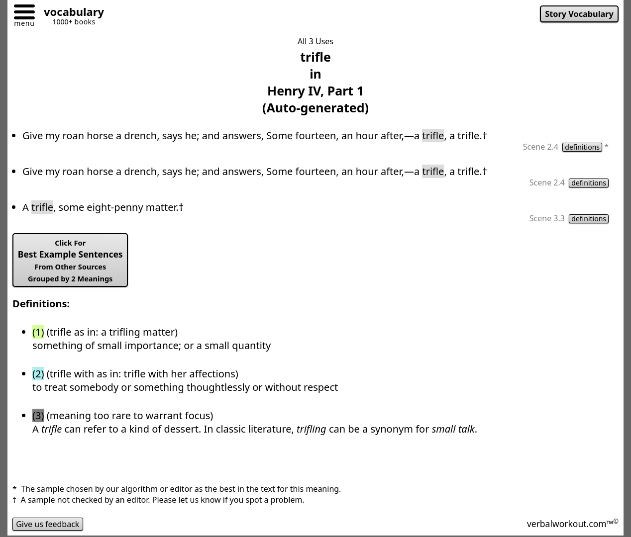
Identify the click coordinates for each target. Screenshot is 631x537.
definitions (582, 147)
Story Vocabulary (579, 13)
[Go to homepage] (70, 13)
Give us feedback (48, 524)
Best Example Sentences (70, 260)
